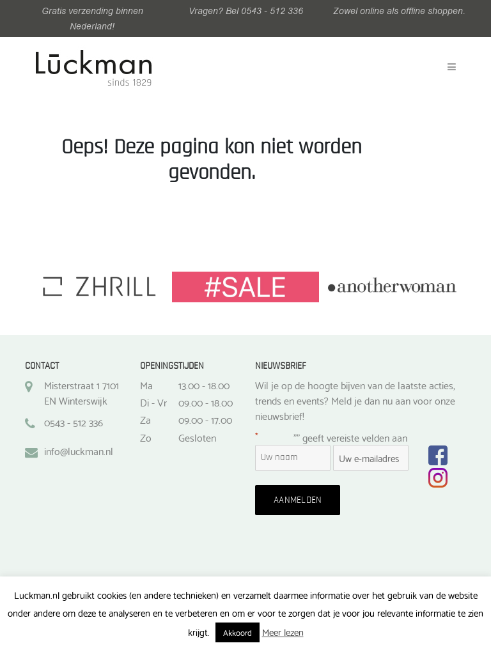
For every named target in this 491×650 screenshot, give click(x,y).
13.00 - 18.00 (204, 384)
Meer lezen (283, 631)
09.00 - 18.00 (205, 402)
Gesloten (197, 437)
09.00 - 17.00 (205, 419)
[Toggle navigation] (452, 67)
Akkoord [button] (237, 632)
